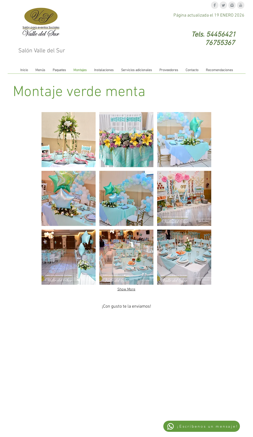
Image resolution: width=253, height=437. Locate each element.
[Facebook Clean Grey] (214, 5)
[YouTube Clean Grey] (240, 5)
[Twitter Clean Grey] (223, 5)
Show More (126, 289)
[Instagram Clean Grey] (232, 5)
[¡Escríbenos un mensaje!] (201, 426)
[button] (69, 139)
